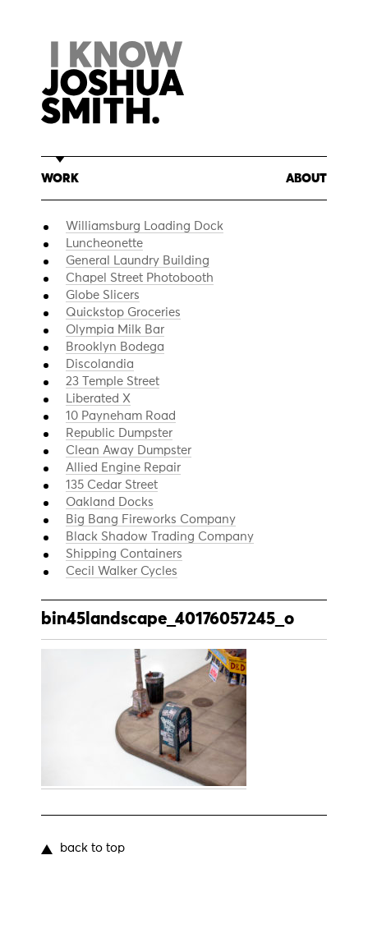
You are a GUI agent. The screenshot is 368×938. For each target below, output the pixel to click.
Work (60, 178)
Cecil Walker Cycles (121, 571)
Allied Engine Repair (123, 468)
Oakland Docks (110, 502)
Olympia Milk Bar (115, 330)
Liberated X (98, 399)
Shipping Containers (124, 554)
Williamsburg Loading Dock (144, 226)
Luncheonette (104, 243)
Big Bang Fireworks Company (151, 519)
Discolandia (100, 364)
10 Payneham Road (121, 416)
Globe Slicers (103, 295)
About (306, 178)
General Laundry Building (137, 261)
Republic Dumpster (119, 433)
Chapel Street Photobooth (140, 278)
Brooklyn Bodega (115, 347)
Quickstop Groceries (123, 312)
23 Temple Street (112, 381)
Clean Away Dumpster (128, 450)
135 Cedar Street (112, 485)
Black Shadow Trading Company (160, 537)
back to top (92, 848)
